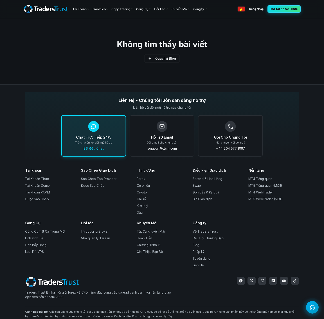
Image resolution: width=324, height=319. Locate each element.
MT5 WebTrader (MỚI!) (265, 199)
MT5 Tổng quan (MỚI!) (265, 185)
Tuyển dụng (201, 258)
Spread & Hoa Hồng (207, 179)
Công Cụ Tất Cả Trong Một (45, 231)
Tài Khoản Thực (37, 179)
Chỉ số (141, 199)
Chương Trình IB (148, 245)
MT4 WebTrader (260, 192)
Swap (197, 185)
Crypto (142, 192)
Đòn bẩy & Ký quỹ (206, 192)
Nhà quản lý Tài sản (95, 238)
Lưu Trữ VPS (34, 252)
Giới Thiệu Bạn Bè (150, 252)
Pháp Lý (198, 252)
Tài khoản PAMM (37, 192)
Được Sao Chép (37, 199)
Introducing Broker (95, 231)
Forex (141, 179)
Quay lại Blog (162, 58)
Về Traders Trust (205, 231)
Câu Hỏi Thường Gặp (208, 238)
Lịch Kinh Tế (34, 238)
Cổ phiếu (143, 185)
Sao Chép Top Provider (99, 179)
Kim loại (142, 206)
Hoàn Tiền (144, 238)
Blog (196, 245)
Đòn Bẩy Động (36, 245)
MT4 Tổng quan (260, 179)
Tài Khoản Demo (37, 185)
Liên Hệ (198, 265)
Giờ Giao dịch (202, 199)
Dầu (140, 212)
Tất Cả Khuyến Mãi (151, 231)
